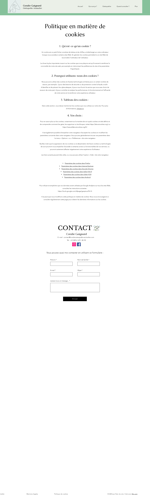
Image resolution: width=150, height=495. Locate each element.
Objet (79, 270)
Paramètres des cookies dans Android (77, 177)
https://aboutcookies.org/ (99, 124)
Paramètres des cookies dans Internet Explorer (77, 166)
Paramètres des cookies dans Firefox (77, 163)
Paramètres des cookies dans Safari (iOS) (77, 174)
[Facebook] (79, 244)
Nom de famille (82, 260)
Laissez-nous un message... (59, 281)
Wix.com (134, 494)
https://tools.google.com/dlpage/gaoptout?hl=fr (75, 191)
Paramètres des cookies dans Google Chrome (77, 169)
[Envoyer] (75, 299)
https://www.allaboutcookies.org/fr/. (75, 127)
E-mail (52, 270)
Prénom (53, 260)
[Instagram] (74, 244)
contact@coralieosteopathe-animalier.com (79, 237)
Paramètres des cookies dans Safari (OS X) (77, 172)
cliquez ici (80, 109)
